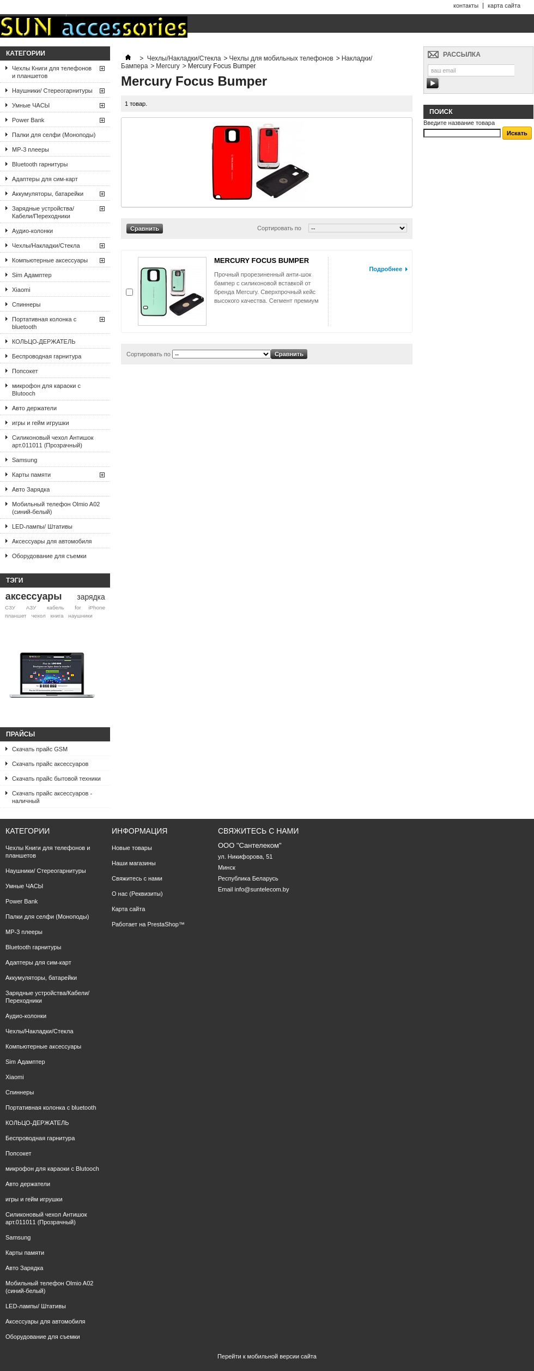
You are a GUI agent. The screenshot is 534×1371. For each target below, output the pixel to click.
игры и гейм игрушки (40, 423)
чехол (38, 616)
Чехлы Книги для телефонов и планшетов (52, 72)
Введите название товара (459, 122)
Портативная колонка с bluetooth (44, 323)
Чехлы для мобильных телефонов (281, 58)
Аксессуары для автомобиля (52, 541)
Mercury (167, 66)
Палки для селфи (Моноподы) (53, 134)
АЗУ (31, 607)
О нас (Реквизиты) (137, 893)
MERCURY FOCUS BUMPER (261, 260)
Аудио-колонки (32, 230)
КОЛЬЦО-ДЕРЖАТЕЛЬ (43, 341)
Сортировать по (279, 228)
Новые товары (132, 848)
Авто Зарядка (31, 489)
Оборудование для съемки (49, 556)
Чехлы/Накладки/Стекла (46, 245)
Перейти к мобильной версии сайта (267, 1356)
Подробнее (385, 269)
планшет (16, 616)
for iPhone (90, 607)
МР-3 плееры (30, 149)
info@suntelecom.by (262, 889)
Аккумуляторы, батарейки (47, 193)
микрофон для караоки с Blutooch (46, 389)
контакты (465, 5)
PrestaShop (162, 924)
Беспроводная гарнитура (46, 356)
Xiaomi (21, 289)
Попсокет (25, 371)
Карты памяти (31, 474)
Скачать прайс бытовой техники (56, 778)
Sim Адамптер (32, 275)
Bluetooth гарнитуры (40, 164)
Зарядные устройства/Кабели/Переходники (43, 212)
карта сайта (504, 5)
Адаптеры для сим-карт (45, 179)
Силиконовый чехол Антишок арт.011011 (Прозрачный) (53, 441)
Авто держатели (34, 408)
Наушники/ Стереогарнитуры (52, 90)
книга (56, 616)
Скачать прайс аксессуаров (50, 764)
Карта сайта (128, 909)
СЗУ (10, 607)
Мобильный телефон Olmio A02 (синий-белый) (56, 508)
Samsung (24, 460)
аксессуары (33, 596)
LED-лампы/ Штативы (42, 526)
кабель (55, 607)
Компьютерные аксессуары (50, 260)
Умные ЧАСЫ (31, 105)
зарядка (91, 596)
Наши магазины (134, 863)
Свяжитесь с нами (137, 878)
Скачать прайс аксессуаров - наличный (52, 797)
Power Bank (28, 120)
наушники (80, 616)
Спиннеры (26, 304)
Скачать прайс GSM (40, 749)
